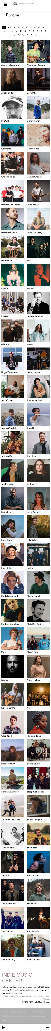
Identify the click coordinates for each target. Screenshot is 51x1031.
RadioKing (40, 1012)
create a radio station (32, 1016)
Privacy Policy (38, 996)
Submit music (10, 996)
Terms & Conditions (24, 996)
